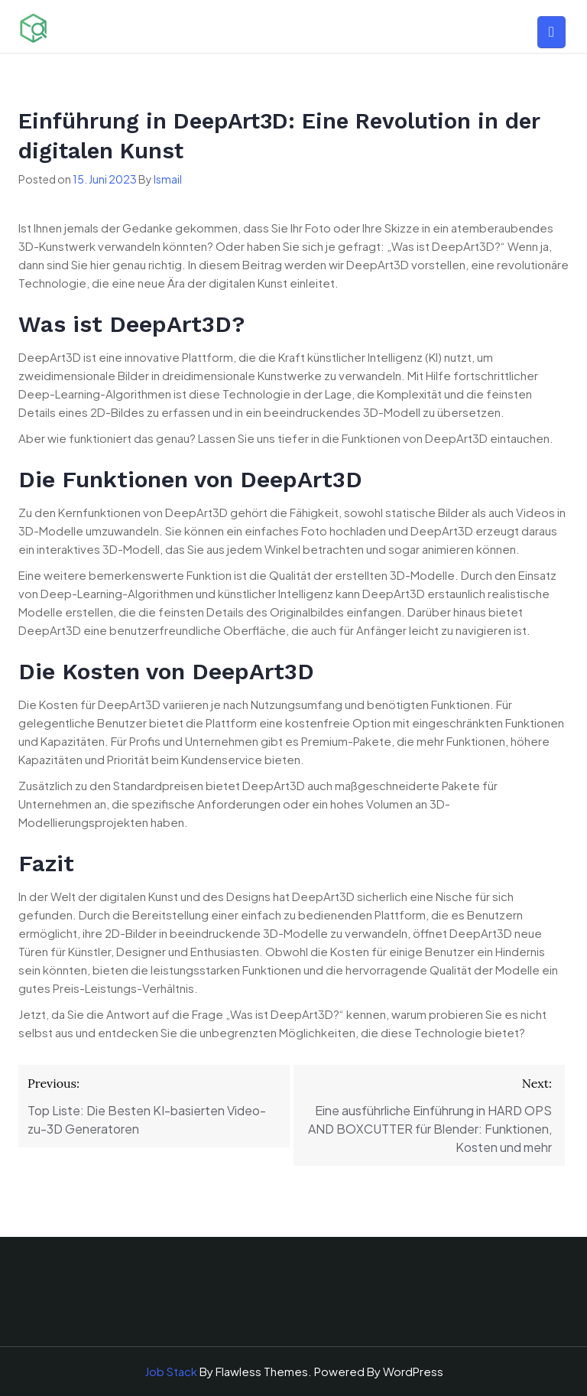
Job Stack (170, 1371)
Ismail (168, 179)
